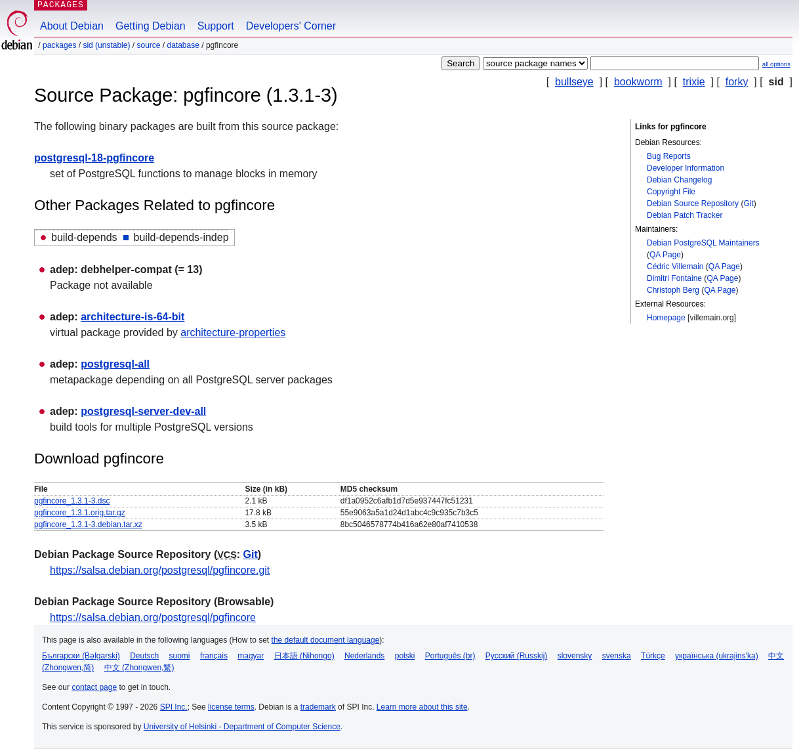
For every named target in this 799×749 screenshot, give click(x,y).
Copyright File (671, 191)
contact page (94, 687)
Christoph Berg (673, 290)
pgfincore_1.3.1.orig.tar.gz (79, 512)
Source (148, 45)
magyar (250, 655)
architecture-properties (232, 332)
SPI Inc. (174, 707)
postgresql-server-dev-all (143, 411)
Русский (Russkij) (516, 655)
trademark (318, 707)
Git (748, 203)
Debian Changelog (679, 179)
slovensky (575, 655)
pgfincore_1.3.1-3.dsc (72, 500)
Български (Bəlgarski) (81, 655)
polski (405, 655)
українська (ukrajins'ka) (716, 655)
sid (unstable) (106, 45)
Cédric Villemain (675, 266)
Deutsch (144, 655)
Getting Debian (150, 26)
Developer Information (685, 168)
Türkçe (653, 655)
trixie (694, 81)
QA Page (665, 254)
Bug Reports (669, 156)
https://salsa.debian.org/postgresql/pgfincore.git (160, 570)
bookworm (638, 81)
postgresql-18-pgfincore (94, 157)
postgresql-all (115, 364)
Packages (59, 45)
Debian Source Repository (693, 203)
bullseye (574, 81)
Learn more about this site (422, 707)
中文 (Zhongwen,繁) (139, 667)
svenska (616, 655)
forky (737, 81)
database (183, 45)
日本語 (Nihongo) (304, 655)
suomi (179, 655)
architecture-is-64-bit (132, 316)
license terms (231, 707)
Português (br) (450, 655)
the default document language (326, 640)
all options (776, 64)
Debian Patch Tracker (684, 215)
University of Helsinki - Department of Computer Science (242, 726)
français (214, 655)
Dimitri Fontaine (674, 278)
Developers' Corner (291, 26)
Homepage (666, 317)
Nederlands (364, 655)
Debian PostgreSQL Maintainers (703, 242)
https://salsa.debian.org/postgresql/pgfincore (153, 617)
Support (215, 26)
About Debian (72, 26)
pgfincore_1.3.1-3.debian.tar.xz (88, 524)
